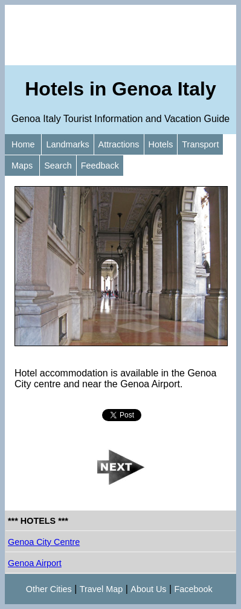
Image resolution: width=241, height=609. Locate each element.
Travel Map (101, 589)
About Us (148, 589)
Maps (22, 165)
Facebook (194, 589)
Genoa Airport (35, 563)
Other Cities (49, 589)
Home (23, 144)
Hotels (161, 144)
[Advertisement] (120, 35)
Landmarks (67, 144)
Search (58, 165)
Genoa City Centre (44, 542)
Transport (200, 144)
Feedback (100, 165)
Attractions (119, 144)
